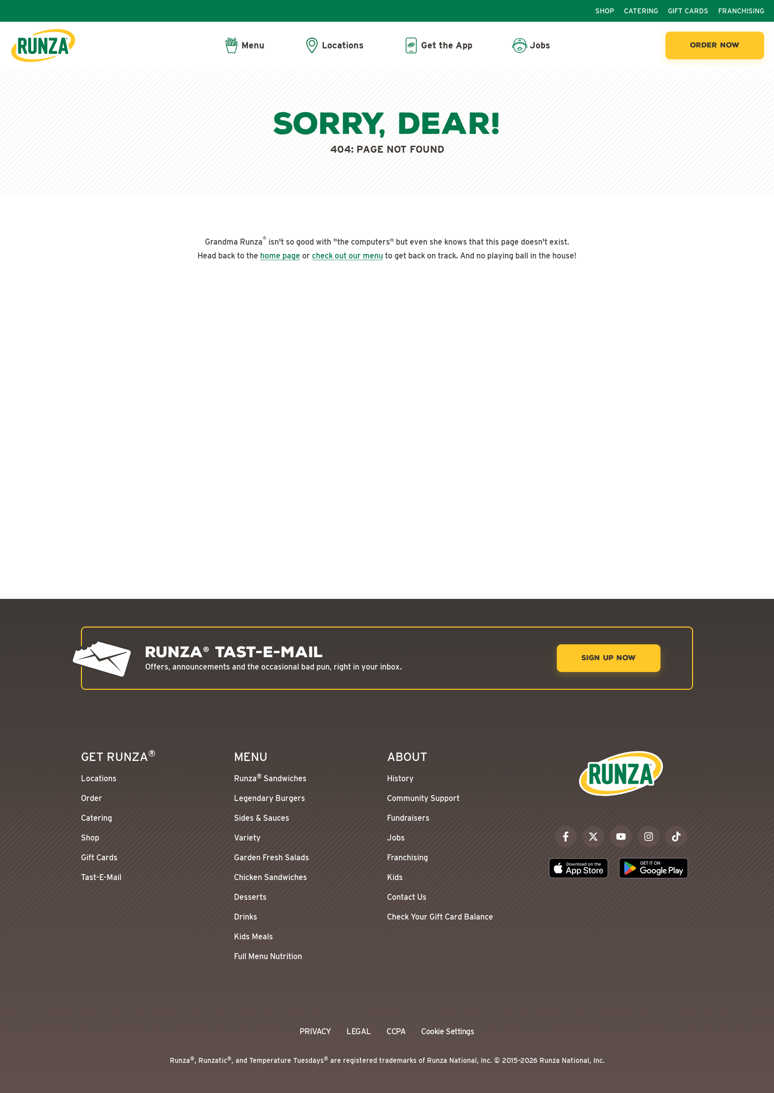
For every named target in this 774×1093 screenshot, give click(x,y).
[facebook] (566, 836)
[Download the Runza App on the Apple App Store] (578, 868)
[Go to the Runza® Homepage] (43, 45)
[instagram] (648, 836)
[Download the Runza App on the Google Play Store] (653, 868)
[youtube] (621, 836)
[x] (593, 836)
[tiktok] (676, 836)
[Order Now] (714, 45)
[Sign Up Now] (608, 658)
